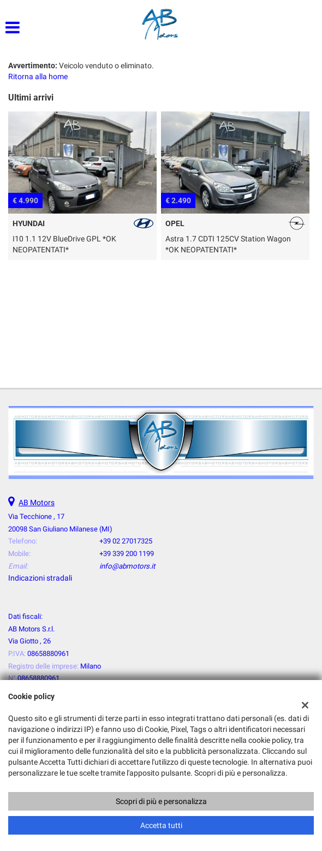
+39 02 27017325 (125, 541)
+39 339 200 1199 (126, 553)
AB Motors (37, 502)
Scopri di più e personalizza (161, 801)
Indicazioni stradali (40, 578)
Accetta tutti (161, 825)
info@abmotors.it (127, 566)
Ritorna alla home (38, 76)
